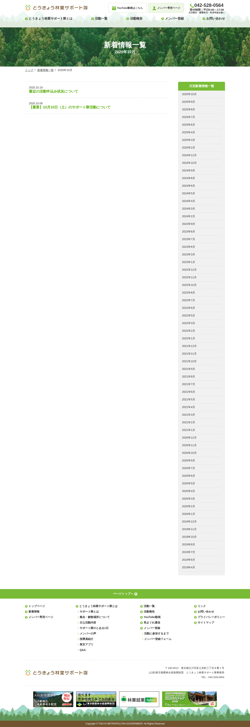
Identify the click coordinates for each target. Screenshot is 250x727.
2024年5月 (188, 193)
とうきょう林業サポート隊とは (50, 18)
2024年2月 (188, 216)
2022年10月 (189, 284)
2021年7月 (188, 384)
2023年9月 (188, 223)
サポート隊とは (89, 611)
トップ (29, 70)
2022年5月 (188, 315)
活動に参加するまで (156, 633)
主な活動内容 (88, 622)
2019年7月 (188, 552)
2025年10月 (189, 94)
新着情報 (34, 611)
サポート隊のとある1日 (94, 628)
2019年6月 (188, 559)
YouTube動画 (152, 617)
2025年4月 (188, 132)
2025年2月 (188, 147)
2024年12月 (189, 155)
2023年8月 (188, 231)
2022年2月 (188, 330)
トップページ (37, 606)
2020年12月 (189, 437)
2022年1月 (188, 338)
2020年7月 (188, 468)
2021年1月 (188, 430)
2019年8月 (188, 544)
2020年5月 (188, 483)
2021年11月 (189, 353)
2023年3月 (188, 254)
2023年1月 (188, 262)
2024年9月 (188, 170)
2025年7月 (188, 117)
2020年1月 (188, 513)
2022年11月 (189, 277)
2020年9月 (188, 460)
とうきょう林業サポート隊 (56, 7)
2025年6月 (188, 124)
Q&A (83, 649)
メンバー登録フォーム (157, 639)
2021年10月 (189, 361)
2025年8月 (188, 109)
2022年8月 (188, 292)
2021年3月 (188, 414)
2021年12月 (189, 346)
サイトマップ (206, 622)
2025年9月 (188, 101)
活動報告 (136, 18)
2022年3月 (188, 323)
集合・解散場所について (95, 617)
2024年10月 (189, 162)
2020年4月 (188, 491)
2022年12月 (189, 269)
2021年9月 (188, 368)
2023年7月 (188, 239)
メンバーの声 (88, 633)
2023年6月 (188, 246)
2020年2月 (188, 506)
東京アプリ (86, 644)
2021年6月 (188, 391)
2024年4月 (188, 201)
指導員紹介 (86, 639)
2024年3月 (188, 208)
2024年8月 (188, 178)
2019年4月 (188, 567)
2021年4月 (188, 407)
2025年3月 (188, 139)
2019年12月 (189, 521)
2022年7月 (188, 300)
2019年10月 (189, 536)
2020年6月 (188, 475)
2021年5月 (188, 399)
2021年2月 (188, 422)
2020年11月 (189, 445)
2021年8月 (188, 376)
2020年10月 (189, 452)
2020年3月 (188, 498)
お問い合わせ (215, 18)
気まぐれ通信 (152, 622)
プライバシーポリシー (211, 617)
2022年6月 (188, 307)
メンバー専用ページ (41, 617)
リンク (202, 606)
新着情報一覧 (45, 70)
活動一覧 (101, 18)
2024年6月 (188, 185)
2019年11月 (189, 529)
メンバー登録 (174, 18)
